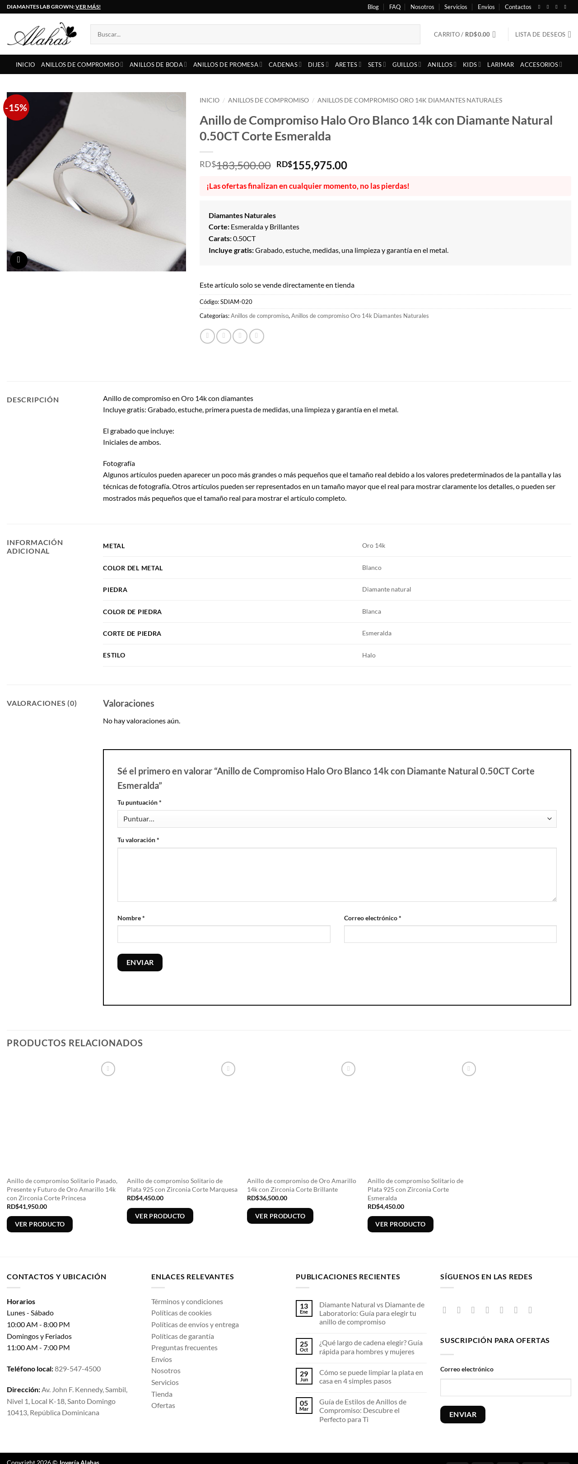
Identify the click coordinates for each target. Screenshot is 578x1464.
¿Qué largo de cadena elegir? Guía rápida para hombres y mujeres (371, 1346)
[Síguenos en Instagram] (549, 7)
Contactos (518, 6)
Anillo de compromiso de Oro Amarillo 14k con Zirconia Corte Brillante (301, 1185)
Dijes (318, 64)
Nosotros (422, 6)
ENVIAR (463, 1414)
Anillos (442, 64)
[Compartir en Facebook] (207, 336)
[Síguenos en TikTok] (476, 1310)
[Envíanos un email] (504, 1310)
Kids (472, 64)
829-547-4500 (78, 1368)
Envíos (161, 1359)
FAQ (395, 6)
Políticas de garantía (182, 1336)
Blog (373, 6)
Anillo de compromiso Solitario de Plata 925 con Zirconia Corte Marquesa (182, 1185)
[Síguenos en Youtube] (566, 7)
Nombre (131, 918)
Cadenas (285, 64)
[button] (467, 34)
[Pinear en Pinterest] (256, 336)
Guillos (406, 64)
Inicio (25, 64)
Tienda (161, 1393)
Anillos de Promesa (227, 64)
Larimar (500, 64)
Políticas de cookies (181, 1312)
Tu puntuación (139, 802)
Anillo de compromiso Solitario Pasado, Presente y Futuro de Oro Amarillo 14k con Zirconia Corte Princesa (62, 1189)
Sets (377, 64)
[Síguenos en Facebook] (541, 7)
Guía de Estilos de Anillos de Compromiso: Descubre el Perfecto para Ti (362, 1410)
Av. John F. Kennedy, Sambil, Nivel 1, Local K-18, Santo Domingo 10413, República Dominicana (67, 1401)
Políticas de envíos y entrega (195, 1324)
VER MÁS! (88, 6)
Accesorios (541, 64)
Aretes (348, 64)
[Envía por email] (240, 336)
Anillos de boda (158, 64)
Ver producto (40, 1224)
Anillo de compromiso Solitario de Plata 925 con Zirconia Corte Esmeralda (415, 1189)
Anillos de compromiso (82, 64)
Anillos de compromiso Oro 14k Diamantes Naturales (409, 100)
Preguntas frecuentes (184, 1347)
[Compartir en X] (223, 336)
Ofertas (163, 1405)
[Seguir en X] (558, 7)
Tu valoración (138, 840)
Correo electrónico (372, 918)
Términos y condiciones (187, 1301)
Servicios (455, 6)
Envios (486, 6)
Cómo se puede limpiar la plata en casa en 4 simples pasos (371, 1376)
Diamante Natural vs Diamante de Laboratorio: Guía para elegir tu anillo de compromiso (371, 1313)
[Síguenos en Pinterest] (518, 1310)
